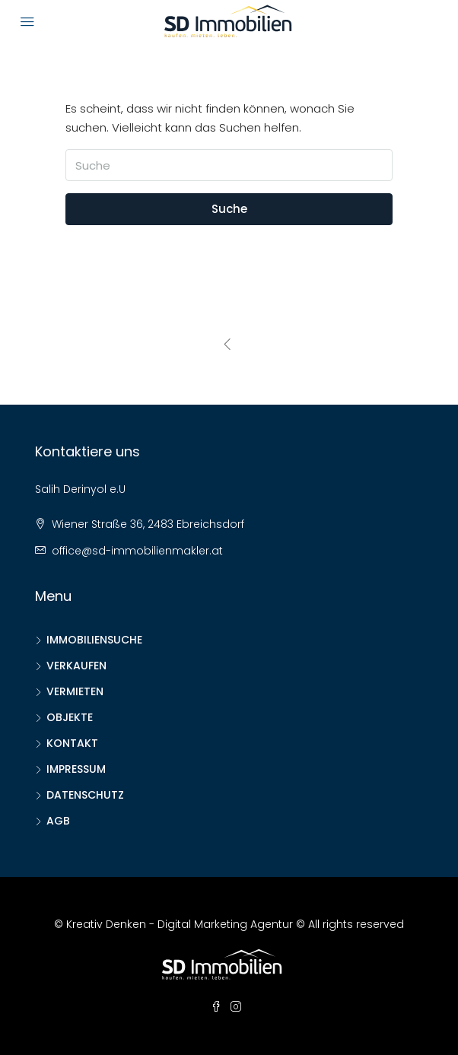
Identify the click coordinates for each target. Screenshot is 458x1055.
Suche (229, 209)
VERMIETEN (74, 691)
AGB (58, 820)
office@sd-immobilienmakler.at (137, 550)
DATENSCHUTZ (85, 794)
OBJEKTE (69, 717)
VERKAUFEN (76, 665)
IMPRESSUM (76, 769)
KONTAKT (72, 743)
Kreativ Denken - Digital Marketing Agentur (179, 924)
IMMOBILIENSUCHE (94, 639)
